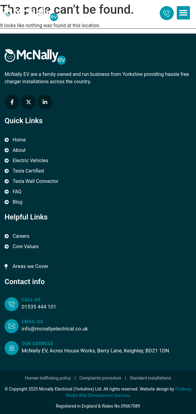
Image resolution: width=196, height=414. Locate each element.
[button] (183, 13)
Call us (31, 299)
